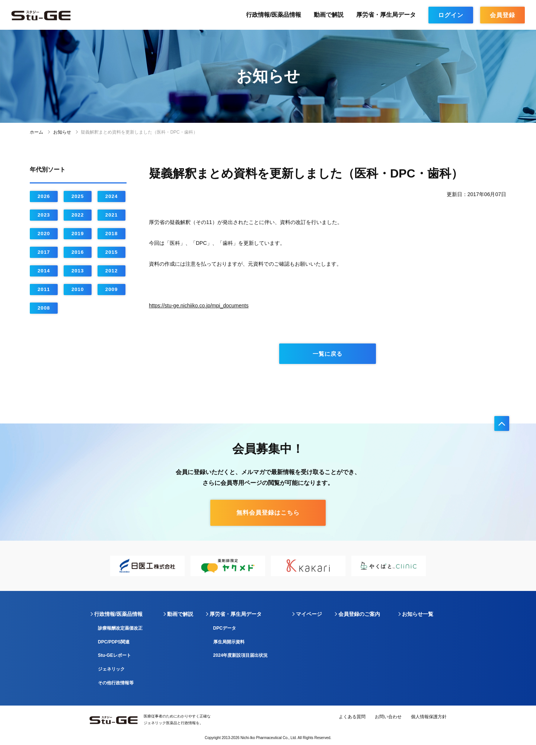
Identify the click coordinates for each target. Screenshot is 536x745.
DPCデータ (224, 628)
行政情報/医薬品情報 (273, 15)
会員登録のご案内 (359, 614)
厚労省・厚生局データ (386, 15)
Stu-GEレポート (114, 655)
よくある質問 (352, 716)
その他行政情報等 (116, 682)
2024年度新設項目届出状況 (240, 655)
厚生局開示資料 (229, 642)
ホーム (36, 132)
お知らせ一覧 (417, 614)
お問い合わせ (388, 716)
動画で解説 (329, 15)
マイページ (309, 614)
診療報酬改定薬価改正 (120, 628)
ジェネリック (111, 669)
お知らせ (62, 132)
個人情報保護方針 (429, 716)
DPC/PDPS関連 (114, 642)
